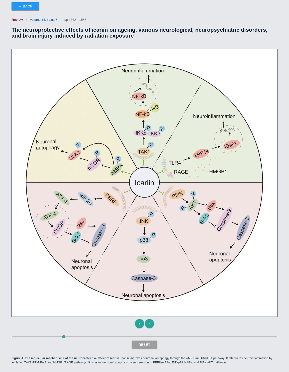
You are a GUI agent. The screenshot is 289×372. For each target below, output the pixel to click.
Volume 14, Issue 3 (43, 19)
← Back (25, 6)
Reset (145, 344)
